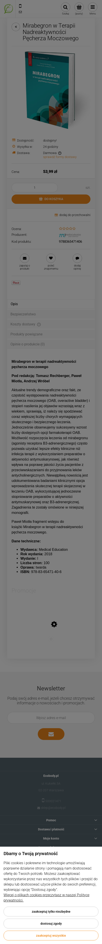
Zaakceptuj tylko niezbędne (51, 911)
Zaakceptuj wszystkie (51, 935)
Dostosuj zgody (51, 923)
